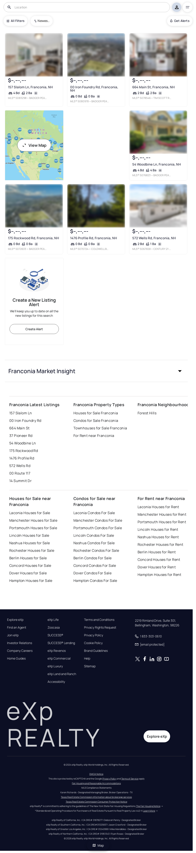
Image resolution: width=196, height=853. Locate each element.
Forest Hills (147, 413)
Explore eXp (15, 619)
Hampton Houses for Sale (30, 580)
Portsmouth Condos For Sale (97, 527)
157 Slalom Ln (20, 413)
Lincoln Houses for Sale (29, 535)
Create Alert (34, 329)
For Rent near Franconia (93, 435)
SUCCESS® (55, 635)
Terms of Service (129, 778)
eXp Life (53, 619)
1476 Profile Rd (21, 458)
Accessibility (56, 681)
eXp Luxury (55, 666)
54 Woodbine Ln (22, 443)
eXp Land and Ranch (62, 673)
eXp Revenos (57, 650)
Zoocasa (54, 627)
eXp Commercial (59, 658)
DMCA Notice (96, 774)
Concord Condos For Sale (94, 565)
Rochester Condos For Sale (96, 550)
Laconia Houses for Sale (29, 512)
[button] (96, 371)
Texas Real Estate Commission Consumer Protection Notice (96, 801)
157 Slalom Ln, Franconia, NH (30, 87)
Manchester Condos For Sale (97, 520)
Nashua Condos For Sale (94, 542)
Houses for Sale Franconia (95, 413)
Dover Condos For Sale (92, 573)
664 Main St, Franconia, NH (153, 87)
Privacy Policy (93, 635)
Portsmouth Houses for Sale (33, 527)
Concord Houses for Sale (30, 565)
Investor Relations (19, 643)
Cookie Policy (93, 643)
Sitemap (90, 666)
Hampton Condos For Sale (95, 580)
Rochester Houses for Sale (31, 550)
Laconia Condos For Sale (94, 512)
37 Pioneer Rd (21, 435)
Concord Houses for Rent (159, 559)
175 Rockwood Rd (23, 450)
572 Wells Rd (19, 465)
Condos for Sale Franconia (95, 420)
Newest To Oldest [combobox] (44, 21)
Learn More (149, 810)
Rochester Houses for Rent (160, 544)
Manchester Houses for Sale (33, 520)
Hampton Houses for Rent (159, 574)
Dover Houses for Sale (28, 573)
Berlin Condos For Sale (92, 558)
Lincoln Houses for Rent (158, 529)
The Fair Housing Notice (148, 806)
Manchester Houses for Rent (162, 514)
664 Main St (19, 428)
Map (98, 845)
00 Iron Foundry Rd (25, 420)
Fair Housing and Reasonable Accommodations (96, 783)
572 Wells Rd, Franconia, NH (154, 238)
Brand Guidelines (96, 650)
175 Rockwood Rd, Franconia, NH (33, 238)
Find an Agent (16, 627)
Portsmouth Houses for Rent (162, 521)
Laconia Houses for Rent (158, 506)
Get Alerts (179, 21)
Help (87, 658)
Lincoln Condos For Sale (93, 535)
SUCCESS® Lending (61, 643)
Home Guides (16, 658)
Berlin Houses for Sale (28, 558)
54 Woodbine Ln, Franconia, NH (156, 164)
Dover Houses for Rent (157, 567)
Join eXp (13, 635)
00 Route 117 (19, 473)
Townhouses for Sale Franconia (100, 428)
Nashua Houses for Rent (158, 537)
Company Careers (20, 650)
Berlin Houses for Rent (157, 552)
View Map (34, 145)
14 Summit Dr (20, 480)
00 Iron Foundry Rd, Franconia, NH (94, 89)
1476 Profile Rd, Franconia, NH (93, 238)
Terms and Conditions (99, 619)
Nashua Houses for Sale (29, 542)
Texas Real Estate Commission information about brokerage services (96, 797)
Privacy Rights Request (100, 627)
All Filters (15, 21)
